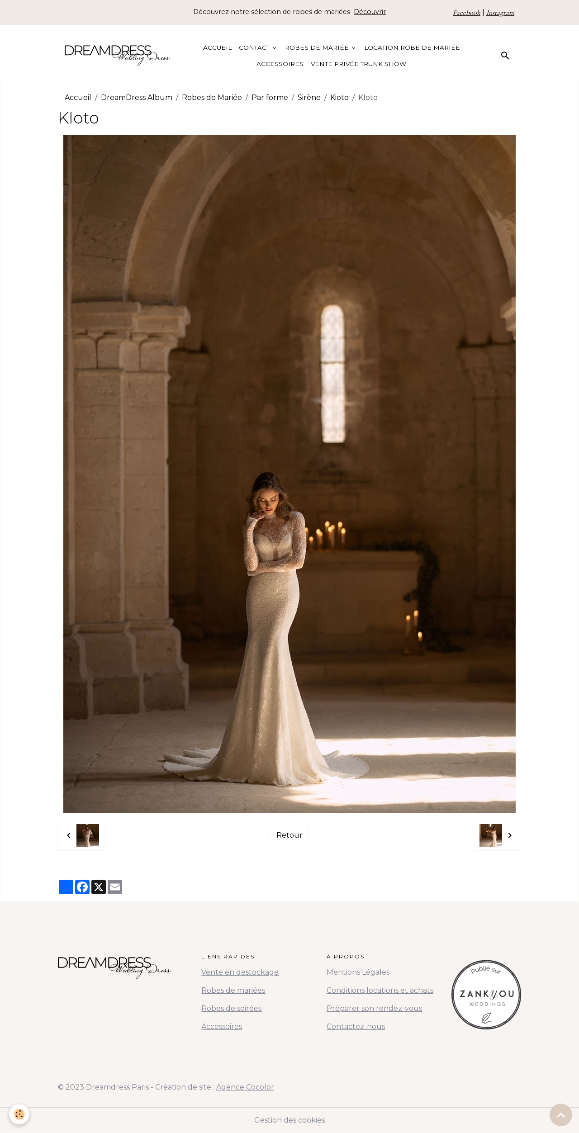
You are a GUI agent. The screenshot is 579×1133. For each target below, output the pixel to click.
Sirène (309, 97)
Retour (289, 835)
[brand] (117, 55)
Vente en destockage (240, 972)
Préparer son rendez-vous (374, 1008)
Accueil (217, 47)
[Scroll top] (561, 1115)
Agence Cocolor (245, 1087)
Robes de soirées (231, 1008)
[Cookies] (19, 1114)
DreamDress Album (136, 97)
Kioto (339, 97)
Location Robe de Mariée (412, 47)
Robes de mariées (233, 990)
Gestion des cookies (289, 1120)
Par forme (270, 97)
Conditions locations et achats (380, 990)
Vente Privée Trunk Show (358, 63)
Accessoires (280, 63)
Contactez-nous (356, 1026)
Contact (255, 47)
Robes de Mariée (318, 47)
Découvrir (370, 12)
